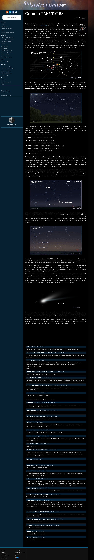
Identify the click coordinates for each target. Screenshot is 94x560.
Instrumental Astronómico (7, 69)
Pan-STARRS (44, 25)
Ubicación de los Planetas (7, 39)
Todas (2, 24)
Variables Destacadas (6, 57)
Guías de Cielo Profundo (7, 52)
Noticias (3, 550)
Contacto (3, 80)
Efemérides (4, 553)
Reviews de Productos (6, 28)
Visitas (2, 30)
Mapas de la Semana (6, 41)
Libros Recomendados (6, 73)
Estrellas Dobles (5, 55)
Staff (2, 84)
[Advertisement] (12, 106)
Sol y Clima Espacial (6, 71)
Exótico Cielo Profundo (6, 50)
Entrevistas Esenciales (6, 93)
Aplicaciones (18, 553)
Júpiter (2, 43)
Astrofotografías (5, 61)
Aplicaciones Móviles (6, 95)
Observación (4, 26)
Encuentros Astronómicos (7, 32)
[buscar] (11, 17)
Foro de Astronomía (6, 82)
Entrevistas (4, 557)
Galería (3, 552)
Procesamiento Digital (6, 66)
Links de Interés (5, 75)
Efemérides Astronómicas (7, 37)
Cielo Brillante (4, 48)
